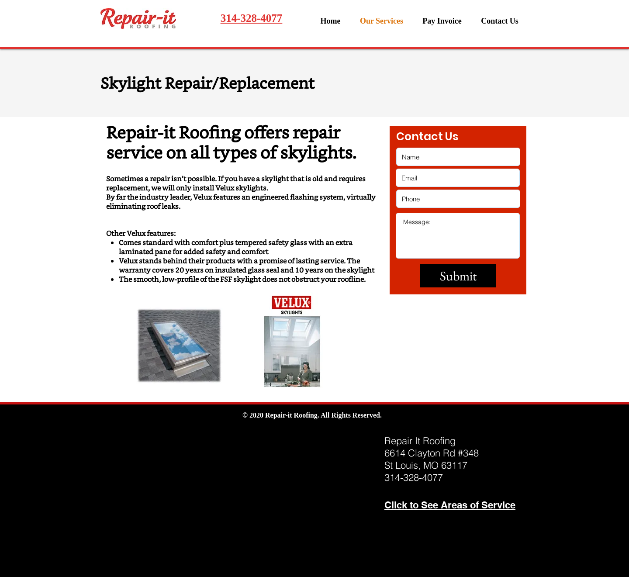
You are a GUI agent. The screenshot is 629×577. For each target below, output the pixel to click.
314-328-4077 (252, 18)
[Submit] (458, 275)
